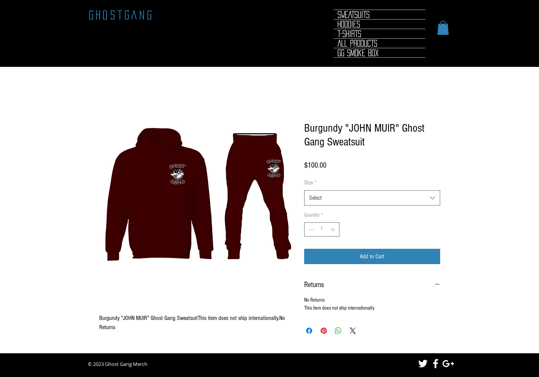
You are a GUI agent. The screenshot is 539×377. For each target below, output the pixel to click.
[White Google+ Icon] (448, 363)
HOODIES (348, 24)
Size (310, 182)
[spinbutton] (322, 229)
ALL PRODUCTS (357, 43)
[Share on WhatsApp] (338, 330)
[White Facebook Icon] (435, 363)
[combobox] (372, 198)
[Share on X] (352, 330)
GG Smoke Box (358, 52)
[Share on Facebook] (309, 330)
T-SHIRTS (349, 33)
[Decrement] (310, 229)
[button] (443, 28)
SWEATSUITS (353, 14)
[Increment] (333, 229)
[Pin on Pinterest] (323, 330)
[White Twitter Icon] (423, 363)
